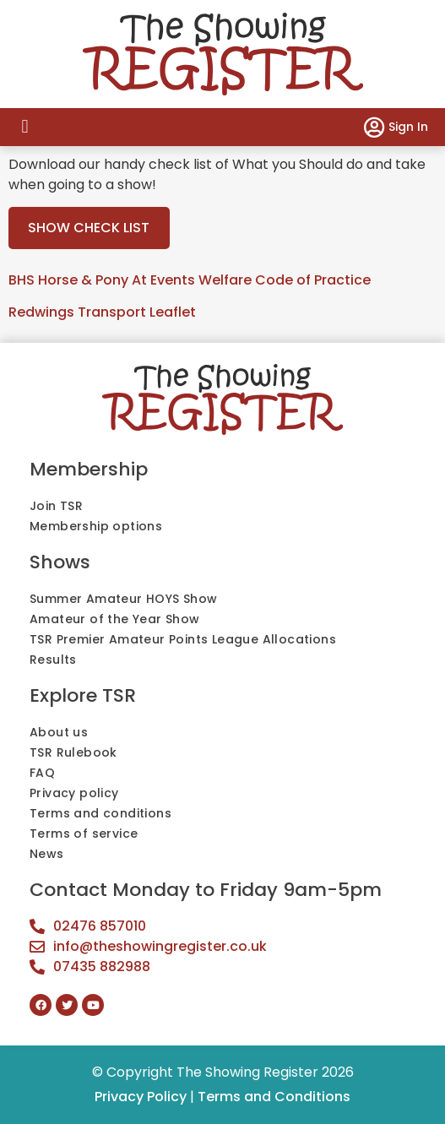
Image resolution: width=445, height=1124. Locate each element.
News (47, 853)
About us (59, 732)
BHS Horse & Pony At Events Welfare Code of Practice (189, 280)
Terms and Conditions (274, 1096)
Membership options (96, 526)
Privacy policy (74, 793)
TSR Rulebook (73, 752)
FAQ (42, 772)
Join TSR (56, 505)
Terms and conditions (100, 813)
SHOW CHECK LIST (88, 227)
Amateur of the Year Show (115, 619)
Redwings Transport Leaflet (102, 312)
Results (53, 659)
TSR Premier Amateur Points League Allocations (183, 639)
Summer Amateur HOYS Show (124, 598)
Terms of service (84, 833)
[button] (25, 127)
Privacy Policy (141, 1096)
